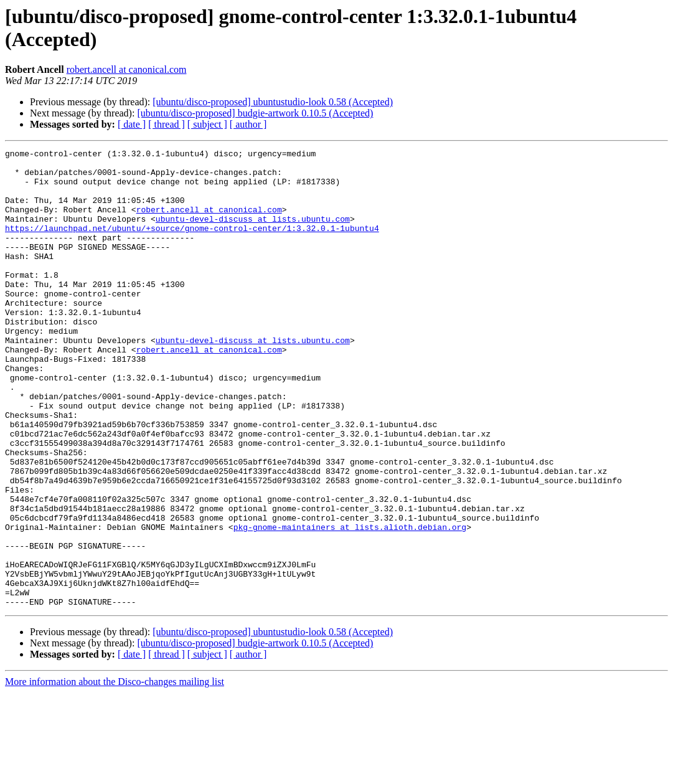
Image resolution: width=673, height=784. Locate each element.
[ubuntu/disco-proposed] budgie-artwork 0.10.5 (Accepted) (255, 113)
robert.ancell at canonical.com (127, 69)
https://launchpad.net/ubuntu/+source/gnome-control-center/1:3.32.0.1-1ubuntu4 (192, 244)
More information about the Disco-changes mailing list (114, 773)
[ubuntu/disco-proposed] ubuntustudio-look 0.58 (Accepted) (273, 102)
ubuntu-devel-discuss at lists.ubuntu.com (253, 233)
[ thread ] (166, 124)
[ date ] (132, 124)
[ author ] (248, 124)
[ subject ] (207, 124)
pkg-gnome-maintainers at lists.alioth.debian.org (349, 603)
